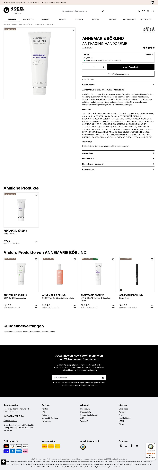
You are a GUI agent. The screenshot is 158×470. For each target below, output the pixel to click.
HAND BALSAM (21, 232)
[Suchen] (102, 11)
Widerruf (84, 421)
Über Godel (123, 409)
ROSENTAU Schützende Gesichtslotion (59, 296)
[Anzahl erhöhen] (103, 67)
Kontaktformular (10, 421)
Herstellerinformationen (92, 164)
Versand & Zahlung (50, 418)
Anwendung (87, 153)
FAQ (43, 412)
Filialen (121, 424)
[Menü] (154, 444)
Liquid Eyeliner (137, 296)
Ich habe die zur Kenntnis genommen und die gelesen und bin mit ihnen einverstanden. (80, 384)
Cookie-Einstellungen (89, 415)
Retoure (45, 415)
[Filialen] (139, 11)
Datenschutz (85, 412)
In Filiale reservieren (118, 73)
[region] (39, 64)
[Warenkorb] (152, 11)
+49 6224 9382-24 (14, 416)
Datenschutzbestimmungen (74, 382)
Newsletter (46, 421)
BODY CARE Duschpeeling (21, 296)
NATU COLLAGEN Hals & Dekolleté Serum (98, 298)
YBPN (121, 421)
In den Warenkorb (130, 67)
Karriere (122, 412)
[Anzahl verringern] (84, 67)
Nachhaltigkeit (124, 418)
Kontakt (45, 409)
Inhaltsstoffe (88, 158)
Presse (121, 415)
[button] (3, 462)
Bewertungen (90, 169)
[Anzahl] (94, 67)
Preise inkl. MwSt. (88, 79)
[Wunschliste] (143, 11)
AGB (66, 385)
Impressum (85, 409)
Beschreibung (88, 84)
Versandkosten (66, 459)
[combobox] (81, 11)
